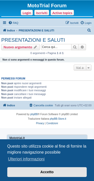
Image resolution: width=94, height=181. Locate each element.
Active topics (62, 13)
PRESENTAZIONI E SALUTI (33, 40)
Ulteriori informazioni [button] (26, 159)
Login (27, 13)
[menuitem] (13, 23)
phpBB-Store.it (58, 118)
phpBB (34, 114)
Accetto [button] (47, 172)
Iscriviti (41, 13)
